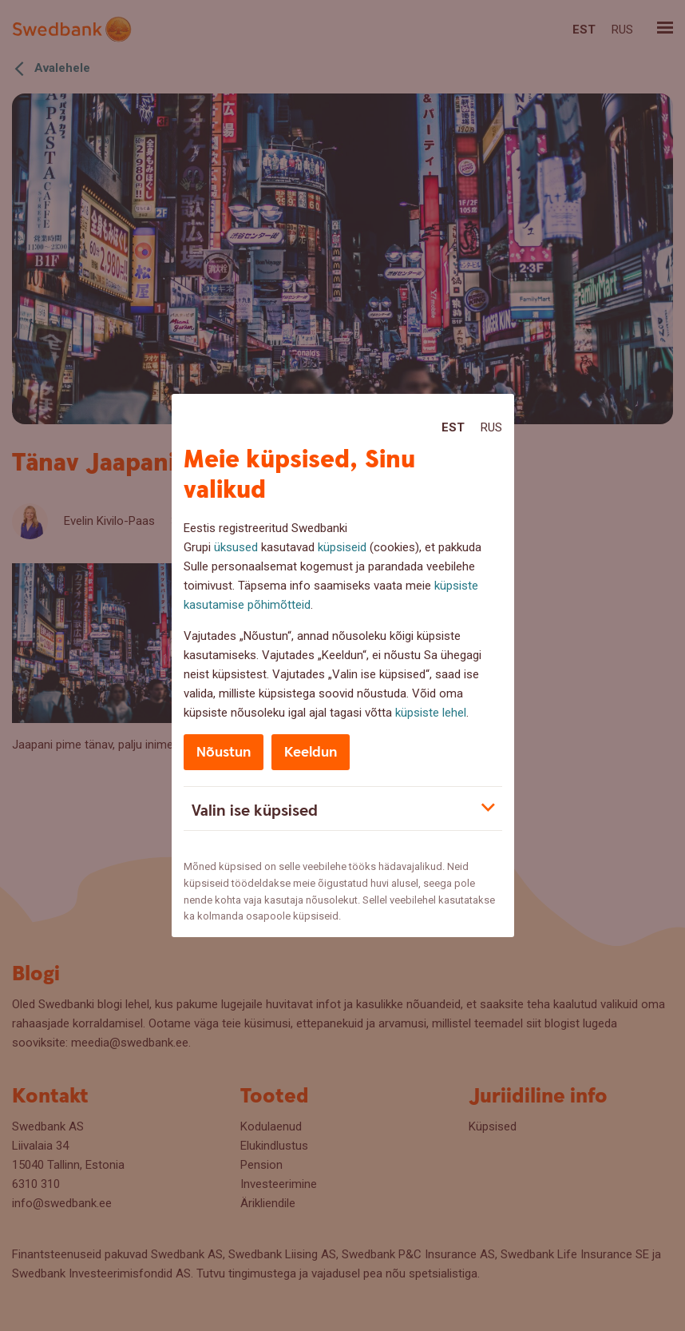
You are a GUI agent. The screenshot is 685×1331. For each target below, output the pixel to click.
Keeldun (310, 752)
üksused (236, 547)
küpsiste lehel (430, 712)
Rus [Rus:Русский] (491, 427)
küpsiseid (342, 547)
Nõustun (223, 752)
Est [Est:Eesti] (453, 427)
